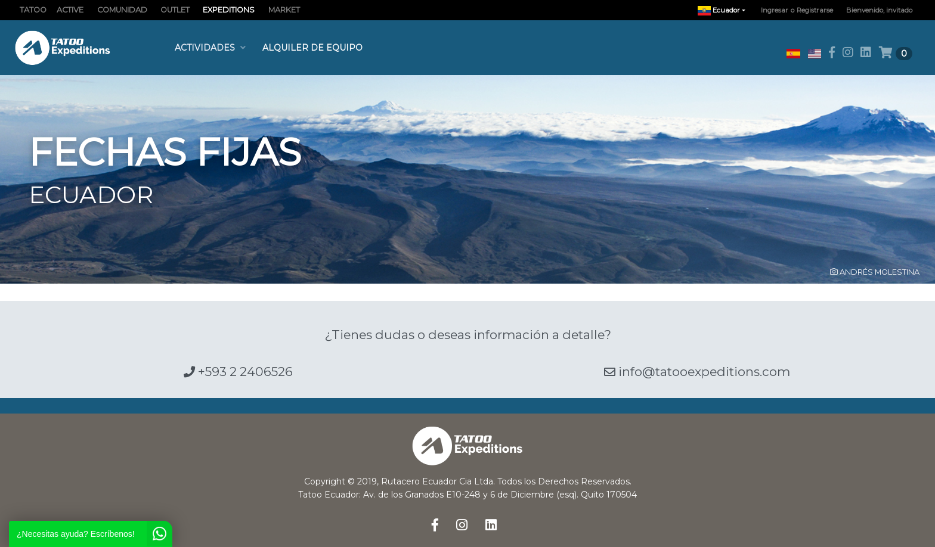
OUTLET (175, 9)
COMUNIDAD (122, 9)
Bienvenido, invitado (879, 10)
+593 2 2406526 (238, 371)
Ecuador (724, 10)
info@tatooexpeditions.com (697, 371)
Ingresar (774, 10)
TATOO (33, 9)
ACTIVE (70, 9)
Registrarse (815, 10)
